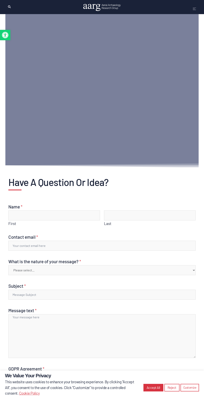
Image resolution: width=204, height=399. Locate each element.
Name (15, 206)
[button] (5, 35)
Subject (17, 285)
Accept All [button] (153, 387)
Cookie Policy (29, 393)
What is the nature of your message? (44, 261)
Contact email (23, 237)
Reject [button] (172, 387)
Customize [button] (189, 387)
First (12, 223)
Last (107, 223)
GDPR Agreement (26, 368)
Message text (22, 310)
